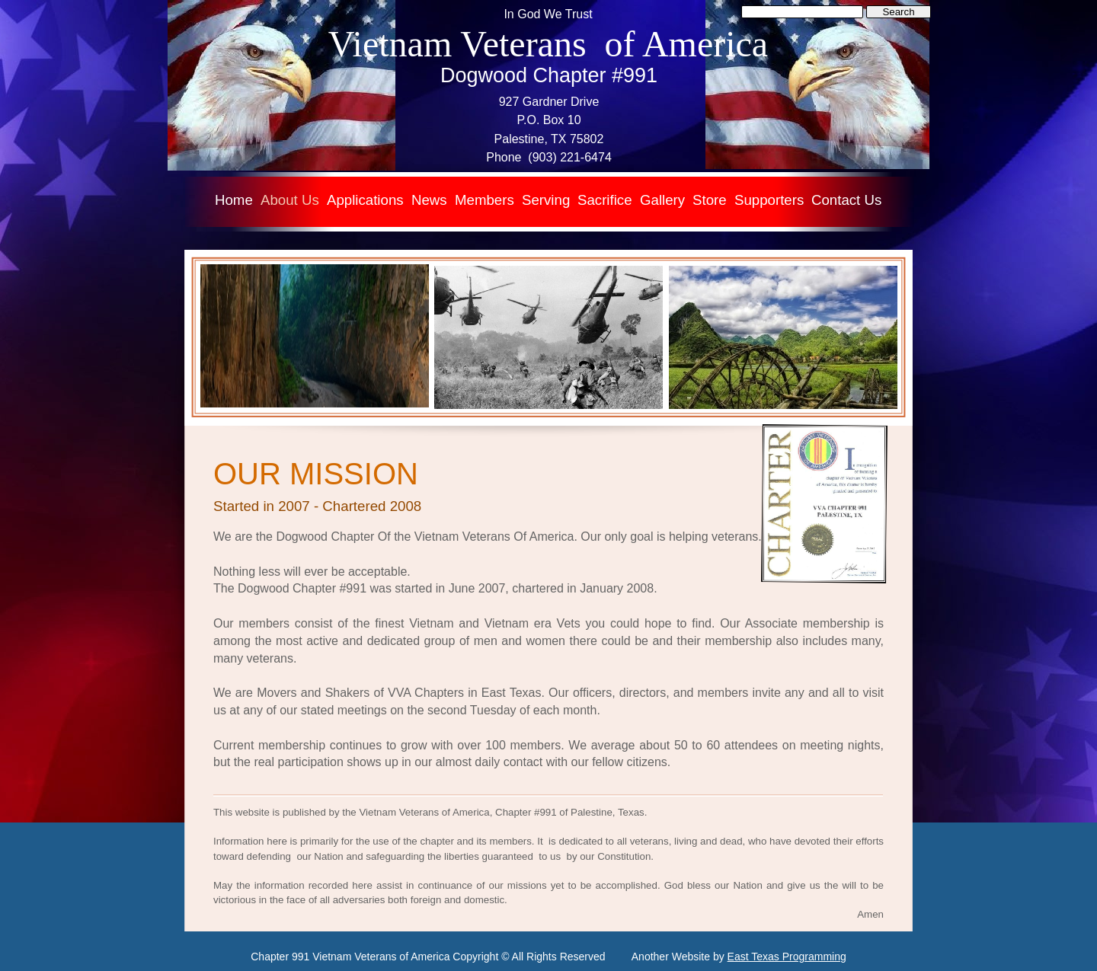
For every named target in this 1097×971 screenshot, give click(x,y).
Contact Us (846, 200)
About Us (290, 200)
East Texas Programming (787, 956)
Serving (546, 200)
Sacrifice (604, 200)
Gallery (662, 200)
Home (234, 200)
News (429, 200)
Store (709, 200)
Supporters (769, 200)
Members (484, 200)
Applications (365, 200)
